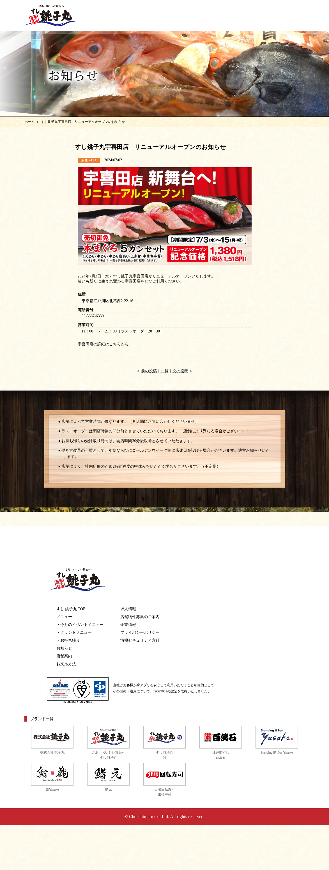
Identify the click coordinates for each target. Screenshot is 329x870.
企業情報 (128, 625)
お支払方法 (66, 664)
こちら (115, 344)
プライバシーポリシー (140, 632)
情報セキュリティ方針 (140, 640)
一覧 (165, 371)
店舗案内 (64, 656)
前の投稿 (149, 371)
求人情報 (128, 609)
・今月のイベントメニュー (79, 625)
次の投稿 (180, 371)
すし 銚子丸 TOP (70, 609)
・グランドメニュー (74, 632)
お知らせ (64, 648)
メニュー (64, 617)
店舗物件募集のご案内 (140, 617)
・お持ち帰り (68, 640)
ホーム (29, 122)
